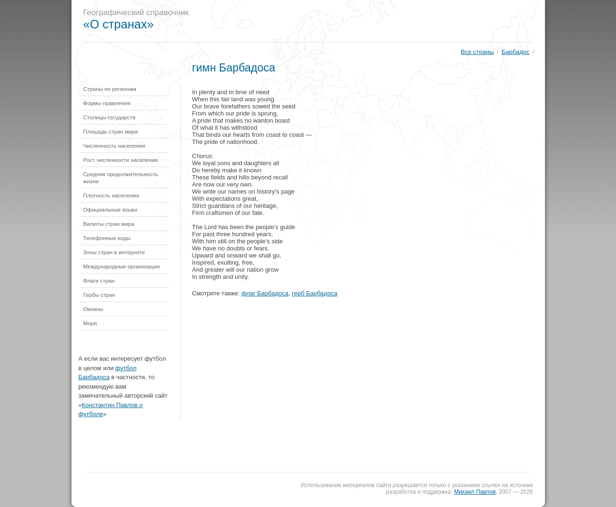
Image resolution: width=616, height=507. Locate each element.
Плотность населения (111, 195)
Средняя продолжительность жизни (120, 177)
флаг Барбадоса (265, 293)
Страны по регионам (109, 89)
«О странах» (118, 24)
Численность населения (114, 145)
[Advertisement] (371, 21)
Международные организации (121, 266)
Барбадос (516, 51)
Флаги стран (99, 280)
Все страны (477, 51)
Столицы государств (109, 117)
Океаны (93, 309)
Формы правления (106, 103)
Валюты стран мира (108, 224)
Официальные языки (110, 209)
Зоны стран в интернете (114, 252)
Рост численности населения (120, 160)
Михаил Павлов (475, 492)
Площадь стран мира (110, 131)
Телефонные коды (107, 238)
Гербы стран (99, 295)
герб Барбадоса (314, 293)
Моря (90, 323)
